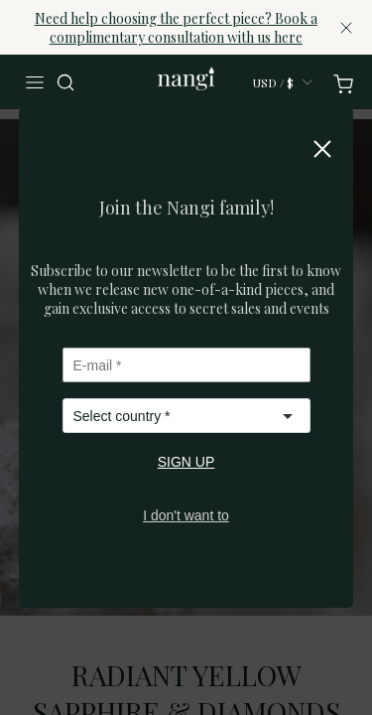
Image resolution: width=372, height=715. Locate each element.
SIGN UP (186, 462)
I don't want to (186, 515)
